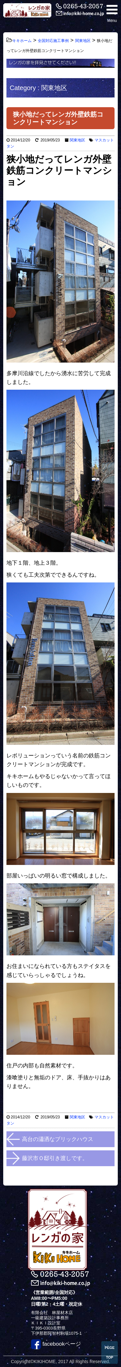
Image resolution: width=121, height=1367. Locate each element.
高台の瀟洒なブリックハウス (57, 1139)
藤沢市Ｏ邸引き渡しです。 (55, 1158)
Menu (111, 13)
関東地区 (77, 140)
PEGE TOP (110, 1352)
